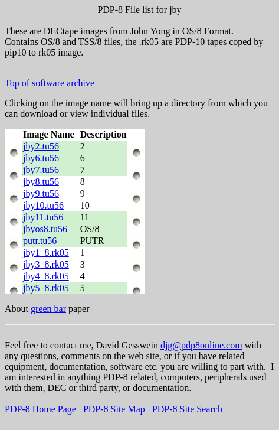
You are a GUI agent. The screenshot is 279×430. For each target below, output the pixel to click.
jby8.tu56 (41, 182)
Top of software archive (49, 83)
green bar (48, 309)
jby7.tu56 (41, 170)
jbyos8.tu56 (45, 229)
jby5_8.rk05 (46, 288)
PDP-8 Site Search (187, 409)
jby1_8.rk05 (46, 252)
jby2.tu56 (41, 146)
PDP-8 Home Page (40, 409)
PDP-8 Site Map (114, 409)
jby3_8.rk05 (46, 264)
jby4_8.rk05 (46, 276)
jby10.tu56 (43, 205)
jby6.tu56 (41, 158)
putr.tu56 (40, 241)
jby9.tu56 (41, 193)
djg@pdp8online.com (201, 345)
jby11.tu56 (43, 217)
